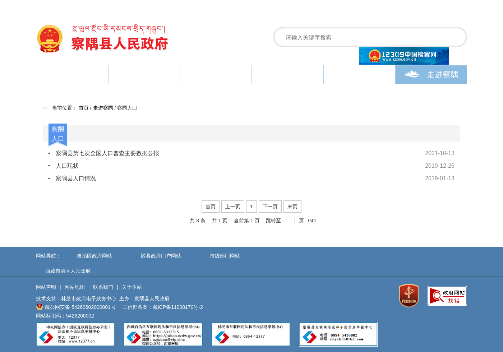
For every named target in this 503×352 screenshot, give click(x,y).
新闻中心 (144, 74)
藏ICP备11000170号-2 (178, 307)
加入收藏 (450, 7)
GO (312, 220)
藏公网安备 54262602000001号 (76, 306)
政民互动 (359, 74)
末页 (292, 206)
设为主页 (420, 7)
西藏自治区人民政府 (68, 271)
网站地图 (75, 287)
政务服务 (287, 74)
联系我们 (103, 287)
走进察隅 (431, 74)
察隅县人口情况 (76, 178)
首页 (72, 74)
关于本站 (132, 287)
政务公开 (216, 74)
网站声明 (46, 287)
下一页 (270, 206)
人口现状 (67, 166)
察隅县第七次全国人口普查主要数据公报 (107, 153)
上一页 (232, 206)
